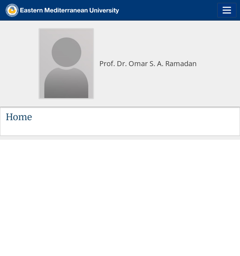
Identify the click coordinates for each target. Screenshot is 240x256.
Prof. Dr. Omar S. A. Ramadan (148, 63)
